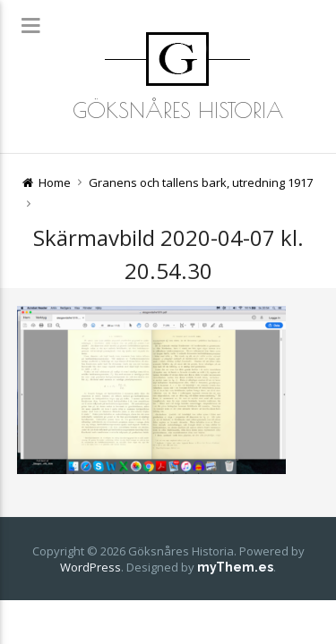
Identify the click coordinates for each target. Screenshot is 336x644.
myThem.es (235, 567)
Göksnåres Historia (178, 110)
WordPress (90, 567)
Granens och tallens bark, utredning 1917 (201, 182)
